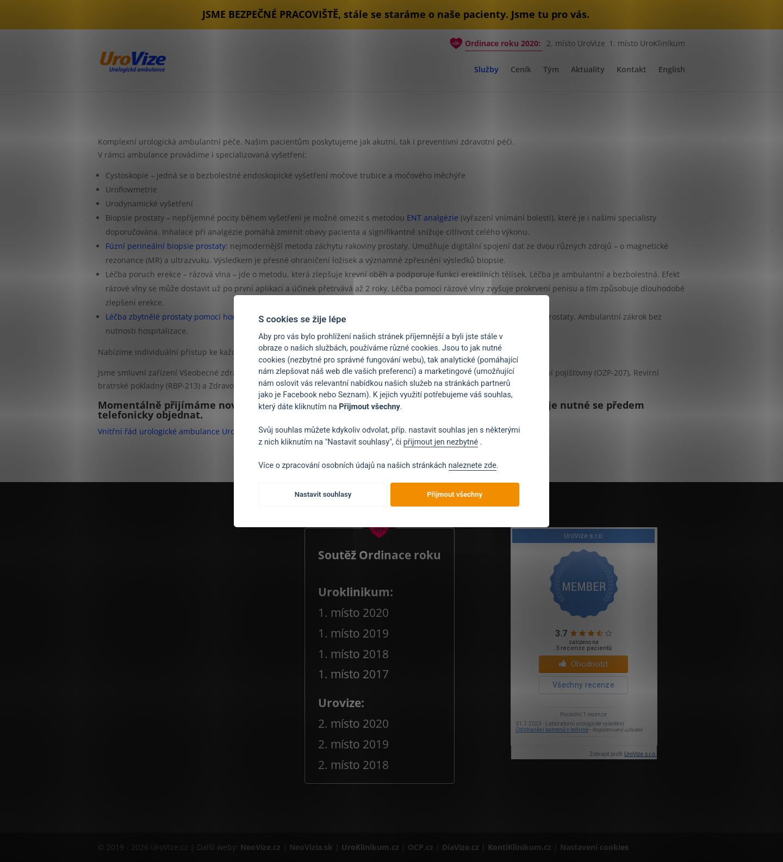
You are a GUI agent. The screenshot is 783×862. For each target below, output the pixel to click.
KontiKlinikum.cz (521, 847)
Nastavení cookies (594, 847)
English (671, 69)
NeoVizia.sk (311, 847)
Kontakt (632, 69)
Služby (486, 69)
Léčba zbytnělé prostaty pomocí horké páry (183, 316)
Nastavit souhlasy (323, 494)
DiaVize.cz (461, 847)
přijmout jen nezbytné (440, 442)
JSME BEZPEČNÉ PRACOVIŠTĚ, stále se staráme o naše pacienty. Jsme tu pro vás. (395, 14)
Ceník (521, 69)
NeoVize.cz (260, 847)
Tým (551, 69)
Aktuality (588, 69)
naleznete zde (472, 465)
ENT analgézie (432, 218)
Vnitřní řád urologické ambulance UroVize (174, 431)
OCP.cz (422, 847)
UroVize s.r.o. (640, 754)
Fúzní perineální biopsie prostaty (165, 246)
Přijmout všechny (454, 494)
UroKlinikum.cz (370, 847)
